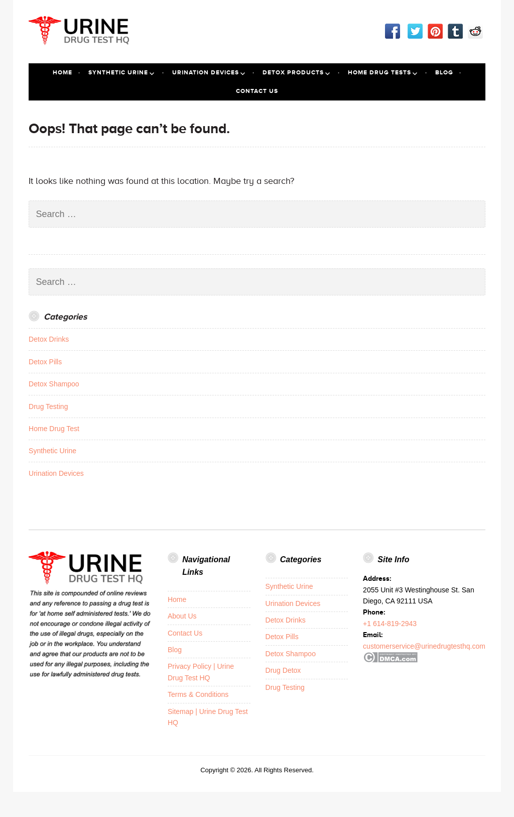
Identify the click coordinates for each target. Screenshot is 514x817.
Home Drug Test (54, 429)
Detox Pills (45, 362)
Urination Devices (205, 72)
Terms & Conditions (198, 694)
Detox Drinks (49, 339)
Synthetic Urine (118, 72)
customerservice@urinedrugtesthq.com (424, 646)
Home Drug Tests (379, 72)
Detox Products (293, 72)
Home (62, 72)
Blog (444, 72)
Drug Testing (48, 406)
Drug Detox (283, 670)
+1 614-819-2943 (390, 624)
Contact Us (257, 90)
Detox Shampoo (54, 384)
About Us (182, 616)
